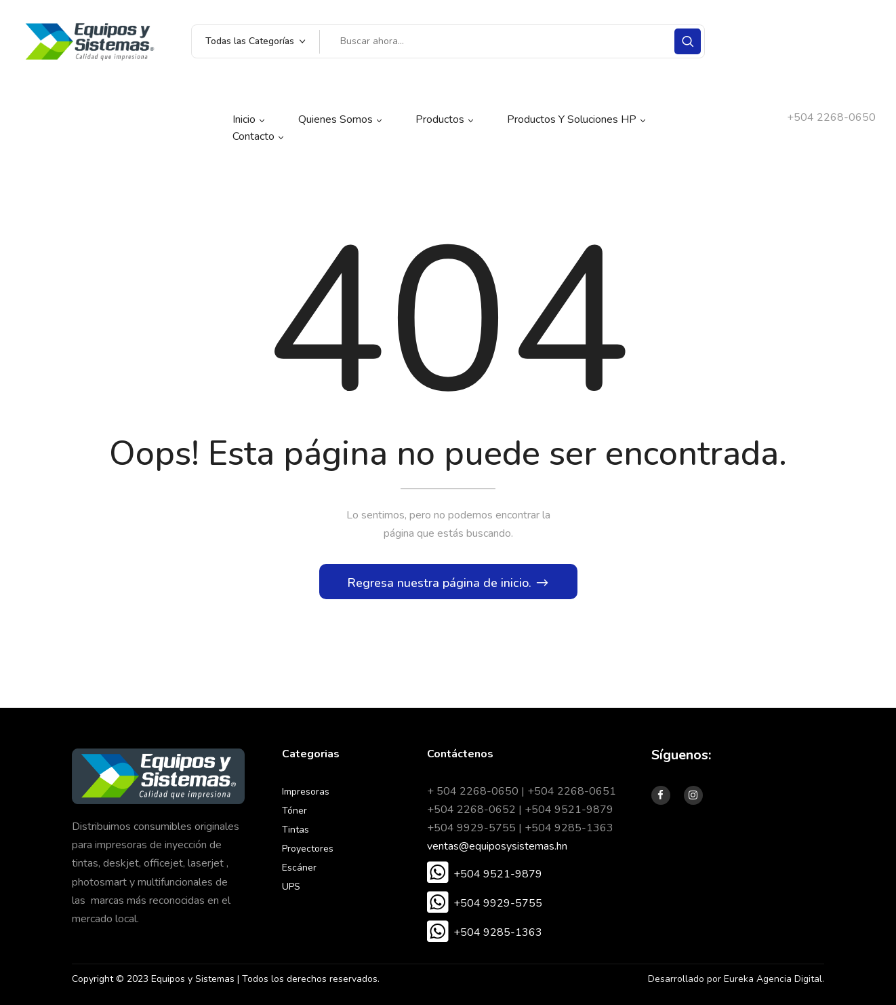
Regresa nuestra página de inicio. (441, 583)
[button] (484, 874)
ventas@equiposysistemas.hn (497, 846)
